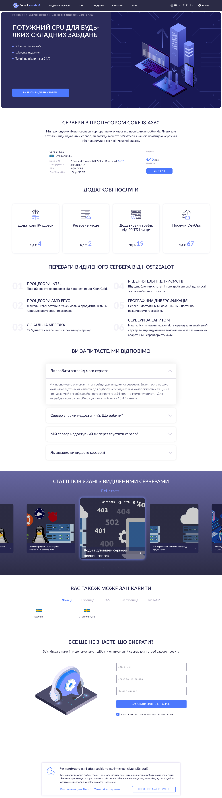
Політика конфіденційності (75, 789)
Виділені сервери (61, 5)
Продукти (99, 5)
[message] (151, 691)
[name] (151, 667)
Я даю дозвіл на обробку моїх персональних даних (144, 714)
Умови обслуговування (107, 789)
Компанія (119, 5)
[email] (151, 679)
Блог (134, 6)
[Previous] (106, 567)
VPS (83, 5)
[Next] (116, 567)
